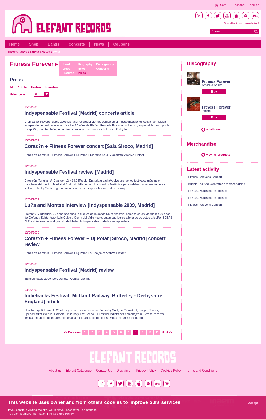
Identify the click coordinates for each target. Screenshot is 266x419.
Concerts (77, 44)
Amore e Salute (212, 85)
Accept (253, 403)
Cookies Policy (171, 370)
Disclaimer (123, 370)
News (99, 44)
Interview (51, 87)
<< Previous (72, 332)
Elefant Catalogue (79, 370)
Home (14, 44)
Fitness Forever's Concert (205, 176)
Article (22, 87)
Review (36, 87)
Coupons (121, 44)
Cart (223, 4)
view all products (218, 154)
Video (66, 68)
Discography (105, 64)
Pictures (68, 72)
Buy (214, 91)
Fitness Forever (40, 52)
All (12, 87)
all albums (213, 129)
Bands (53, 44)
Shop (33, 44)
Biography (85, 64)
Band (66, 64)
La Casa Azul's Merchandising (208, 190)
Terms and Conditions (201, 370)
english (254, 4)
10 (149, 332)
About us (55, 370)
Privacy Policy (146, 370)
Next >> (167, 332)
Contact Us (104, 370)
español (240, 4)
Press (56, 52)
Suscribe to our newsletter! (241, 23)
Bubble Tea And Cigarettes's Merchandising (216, 183)
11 (157, 332)
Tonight (206, 110)
